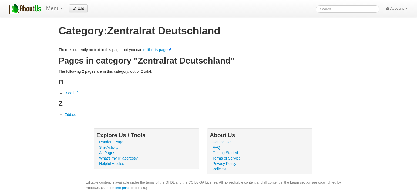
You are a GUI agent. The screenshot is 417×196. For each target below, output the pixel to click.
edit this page (155, 50)
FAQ (216, 147)
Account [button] (397, 8)
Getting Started (225, 153)
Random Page (111, 142)
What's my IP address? (118, 158)
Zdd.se (70, 114)
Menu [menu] (54, 8)
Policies (219, 169)
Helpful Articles (111, 163)
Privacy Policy (224, 163)
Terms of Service (227, 158)
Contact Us (222, 142)
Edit (78, 8)
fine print (122, 188)
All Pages (107, 153)
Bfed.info (72, 93)
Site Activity (109, 147)
